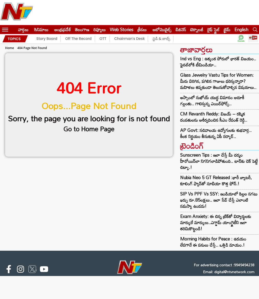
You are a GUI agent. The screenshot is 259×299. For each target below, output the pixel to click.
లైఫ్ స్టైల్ (213, 29)
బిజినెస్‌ (181, 29)
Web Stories (121, 29)
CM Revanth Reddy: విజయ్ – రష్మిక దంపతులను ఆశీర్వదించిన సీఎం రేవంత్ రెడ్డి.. (213, 117)
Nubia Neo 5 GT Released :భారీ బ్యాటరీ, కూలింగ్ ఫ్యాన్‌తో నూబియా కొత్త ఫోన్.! (216, 180)
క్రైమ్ (227, 29)
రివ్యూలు (99, 29)
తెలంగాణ (82, 29)
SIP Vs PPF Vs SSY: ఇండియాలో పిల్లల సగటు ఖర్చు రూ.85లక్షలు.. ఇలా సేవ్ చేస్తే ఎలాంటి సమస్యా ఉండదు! (218, 200)
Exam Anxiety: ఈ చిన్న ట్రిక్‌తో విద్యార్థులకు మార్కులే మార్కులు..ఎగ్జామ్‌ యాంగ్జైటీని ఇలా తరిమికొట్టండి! (215, 222)
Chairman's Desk (129, 38)
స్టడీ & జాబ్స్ (161, 38)
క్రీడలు (142, 29)
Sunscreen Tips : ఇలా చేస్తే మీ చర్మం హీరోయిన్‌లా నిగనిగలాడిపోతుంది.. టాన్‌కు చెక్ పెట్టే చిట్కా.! (219, 161)
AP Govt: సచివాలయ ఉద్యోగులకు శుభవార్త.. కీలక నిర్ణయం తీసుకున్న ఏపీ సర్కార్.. (216, 133)
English (241, 29)
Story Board (46, 38)
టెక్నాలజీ (196, 29)
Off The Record (78, 38)
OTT (103, 38)
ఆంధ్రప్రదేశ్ (62, 29)
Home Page (97, 129)
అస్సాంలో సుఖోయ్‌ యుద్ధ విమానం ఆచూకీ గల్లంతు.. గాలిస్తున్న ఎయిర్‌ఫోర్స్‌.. (212, 101)
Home (9, 48)
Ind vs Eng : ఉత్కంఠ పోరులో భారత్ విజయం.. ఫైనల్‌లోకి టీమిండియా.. (218, 62)
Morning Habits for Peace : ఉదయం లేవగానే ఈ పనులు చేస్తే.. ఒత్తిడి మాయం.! (213, 242)
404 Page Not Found (32, 48)
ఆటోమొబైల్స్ (162, 29)
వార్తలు (23, 29)
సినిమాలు (41, 29)
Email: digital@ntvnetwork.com (228, 271)
